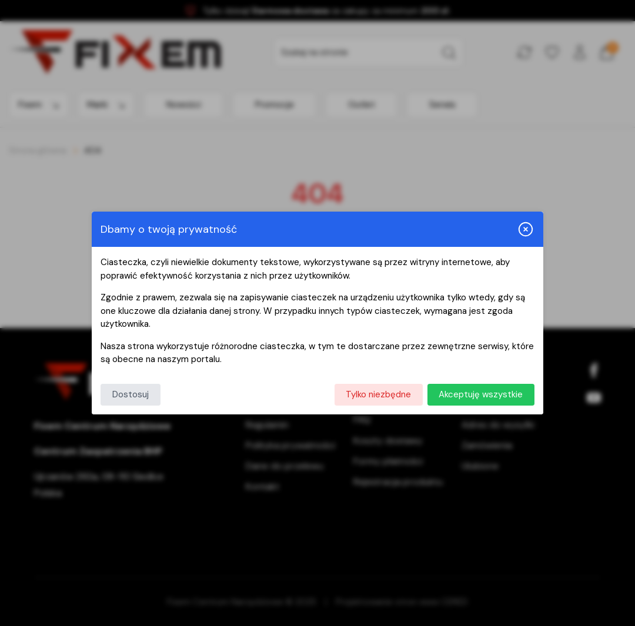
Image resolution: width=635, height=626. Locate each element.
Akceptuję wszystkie (481, 394)
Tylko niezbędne (378, 394)
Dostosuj (130, 394)
